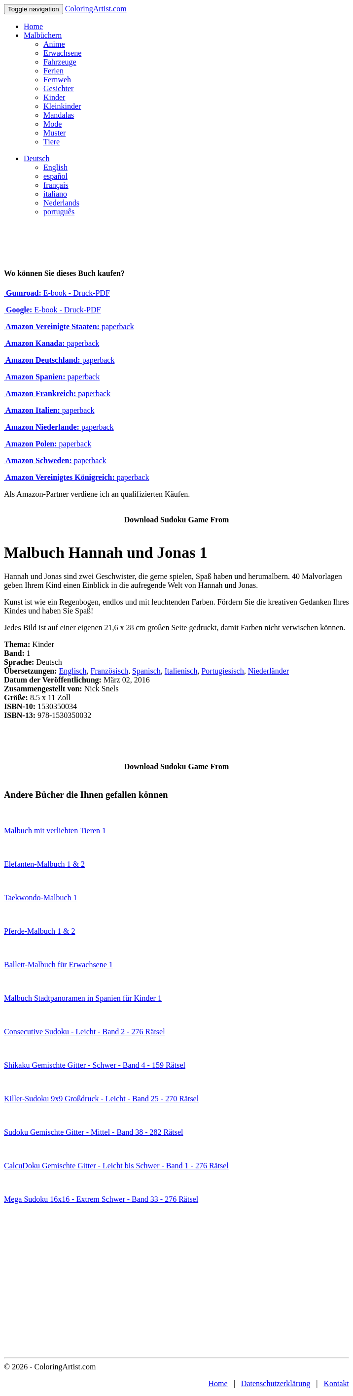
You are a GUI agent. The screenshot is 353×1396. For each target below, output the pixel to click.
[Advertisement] (176, 1284)
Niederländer (268, 671)
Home (33, 26)
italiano (55, 194)
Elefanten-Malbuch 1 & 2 (44, 864)
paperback (69, 326)
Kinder (54, 97)
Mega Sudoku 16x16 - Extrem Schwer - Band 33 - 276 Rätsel (101, 1199)
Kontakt (336, 1383)
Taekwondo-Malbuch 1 (40, 897)
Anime (54, 44)
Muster (54, 133)
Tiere (51, 141)
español (55, 176)
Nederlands (61, 203)
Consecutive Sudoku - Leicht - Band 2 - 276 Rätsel (84, 1031)
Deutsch (36, 158)
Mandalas (58, 115)
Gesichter (58, 88)
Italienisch (181, 671)
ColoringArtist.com (96, 8)
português (58, 211)
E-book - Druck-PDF (57, 293)
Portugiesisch (222, 671)
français (56, 185)
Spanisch (146, 671)
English (55, 167)
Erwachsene (62, 53)
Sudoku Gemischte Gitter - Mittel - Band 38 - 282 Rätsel (93, 1132)
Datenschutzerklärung (275, 1383)
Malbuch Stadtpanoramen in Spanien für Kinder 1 (83, 998)
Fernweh (57, 79)
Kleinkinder (62, 106)
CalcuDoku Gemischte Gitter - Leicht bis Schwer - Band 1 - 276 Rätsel (116, 1165)
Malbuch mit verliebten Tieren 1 (55, 830)
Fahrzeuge (59, 62)
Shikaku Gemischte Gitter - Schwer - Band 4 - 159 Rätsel (94, 1065)
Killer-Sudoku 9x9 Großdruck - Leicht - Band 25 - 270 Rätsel (101, 1098)
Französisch (109, 671)
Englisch (73, 671)
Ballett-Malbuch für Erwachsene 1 (58, 964)
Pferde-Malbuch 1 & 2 (39, 931)
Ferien (53, 71)
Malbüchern (43, 35)
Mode (52, 124)
